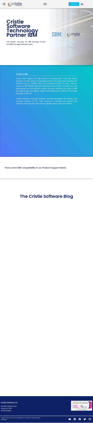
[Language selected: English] (82, 4)
